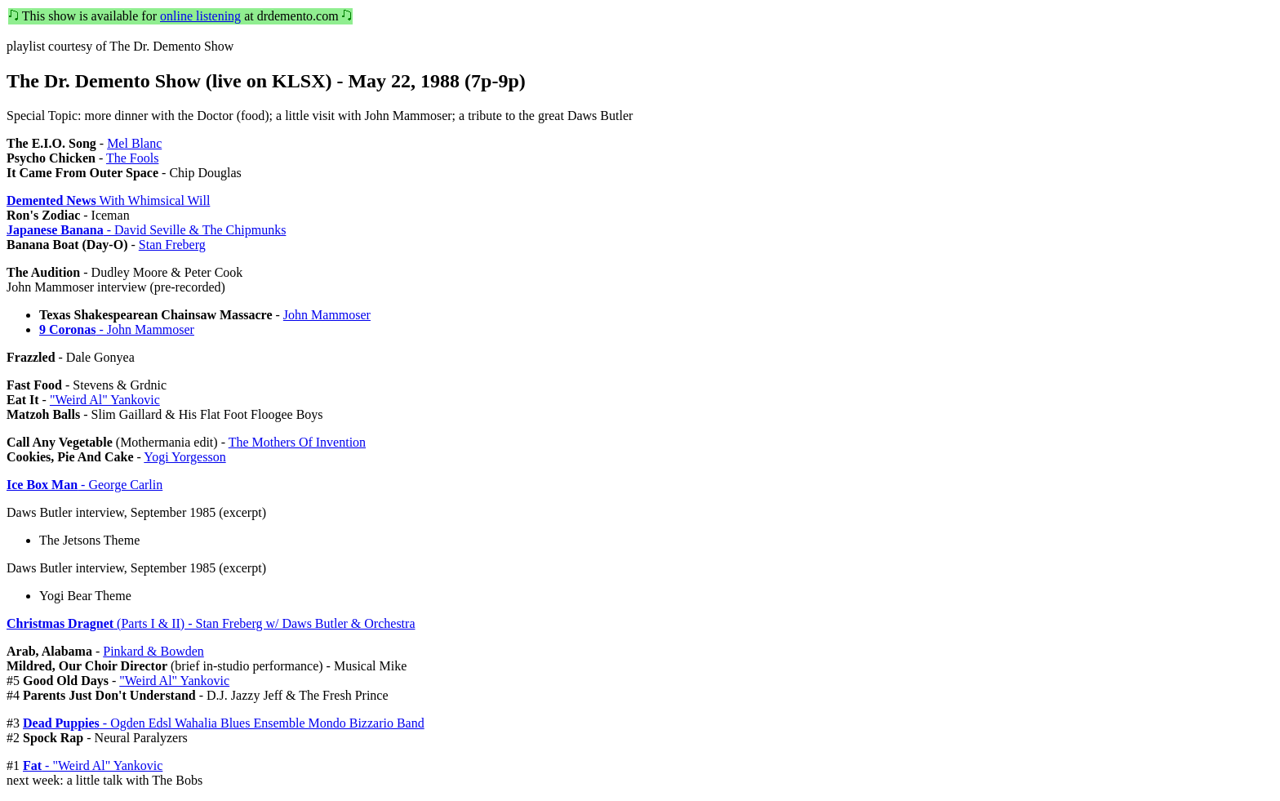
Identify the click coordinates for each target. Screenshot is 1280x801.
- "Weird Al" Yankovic (92, 765)
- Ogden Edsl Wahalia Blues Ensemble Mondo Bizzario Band (223, 723)
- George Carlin (84, 485)
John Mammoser (327, 315)
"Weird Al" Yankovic (105, 400)
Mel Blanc (134, 143)
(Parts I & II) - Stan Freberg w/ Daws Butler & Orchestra (211, 623)
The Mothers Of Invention (297, 442)
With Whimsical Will (108, 200)
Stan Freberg (172, 244)
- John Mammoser (116, 329)
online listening (200, 16)
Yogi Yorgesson (184, 457)
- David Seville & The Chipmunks (146, 230)
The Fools (132, 158)
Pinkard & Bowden (153, 651)
